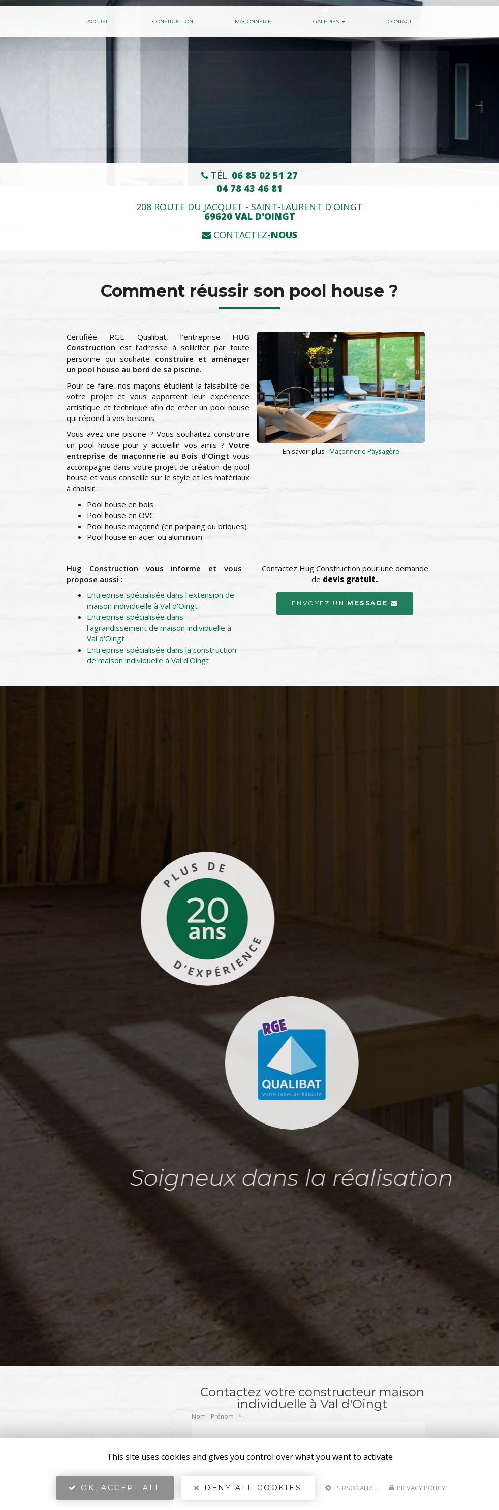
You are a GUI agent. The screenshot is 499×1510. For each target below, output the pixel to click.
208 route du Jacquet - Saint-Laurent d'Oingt (249, 211)
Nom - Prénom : (217, 1416)
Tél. (249, 175)
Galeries (329, 21)
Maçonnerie (253, 21)
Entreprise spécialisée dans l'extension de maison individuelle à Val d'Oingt (160, 600)
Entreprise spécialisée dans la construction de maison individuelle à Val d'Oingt (161, 655)
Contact (400, 21)
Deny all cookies (247, 1487)
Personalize (350, 1487)
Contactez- (249, 235)
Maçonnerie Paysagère (364, 451)
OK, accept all (115, 1487)
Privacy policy (417, 1487)
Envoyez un (345, 603)
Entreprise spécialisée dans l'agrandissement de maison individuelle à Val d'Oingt (159, 628)
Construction (172, 21)
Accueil (98, 21)
